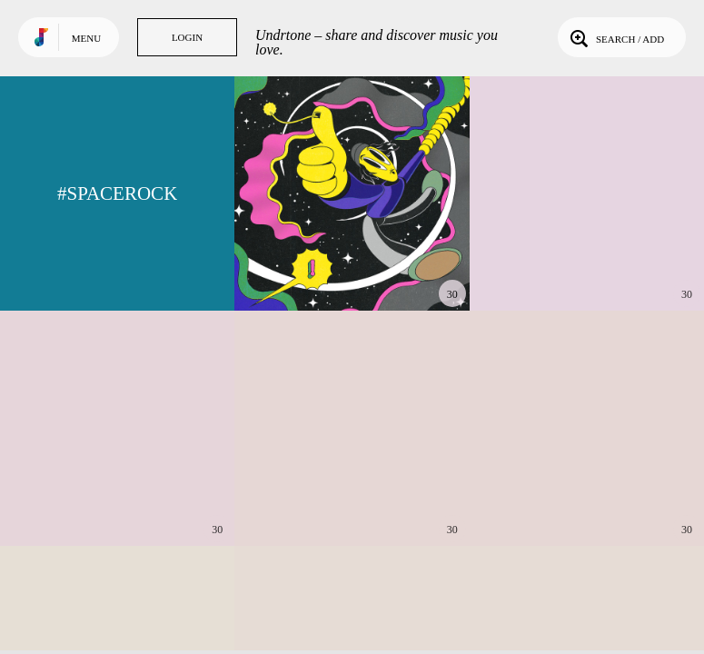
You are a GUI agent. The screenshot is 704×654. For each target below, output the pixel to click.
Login (187, 37)
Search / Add (615, 37)
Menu (86, 38)
